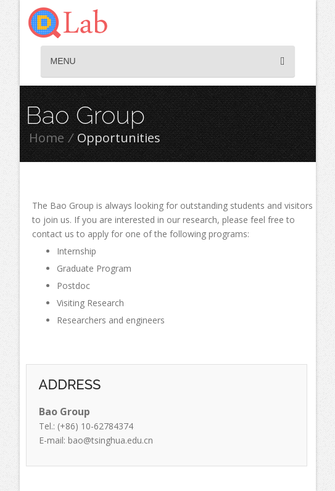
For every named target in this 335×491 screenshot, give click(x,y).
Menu (168, 61)
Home (46, 137)
